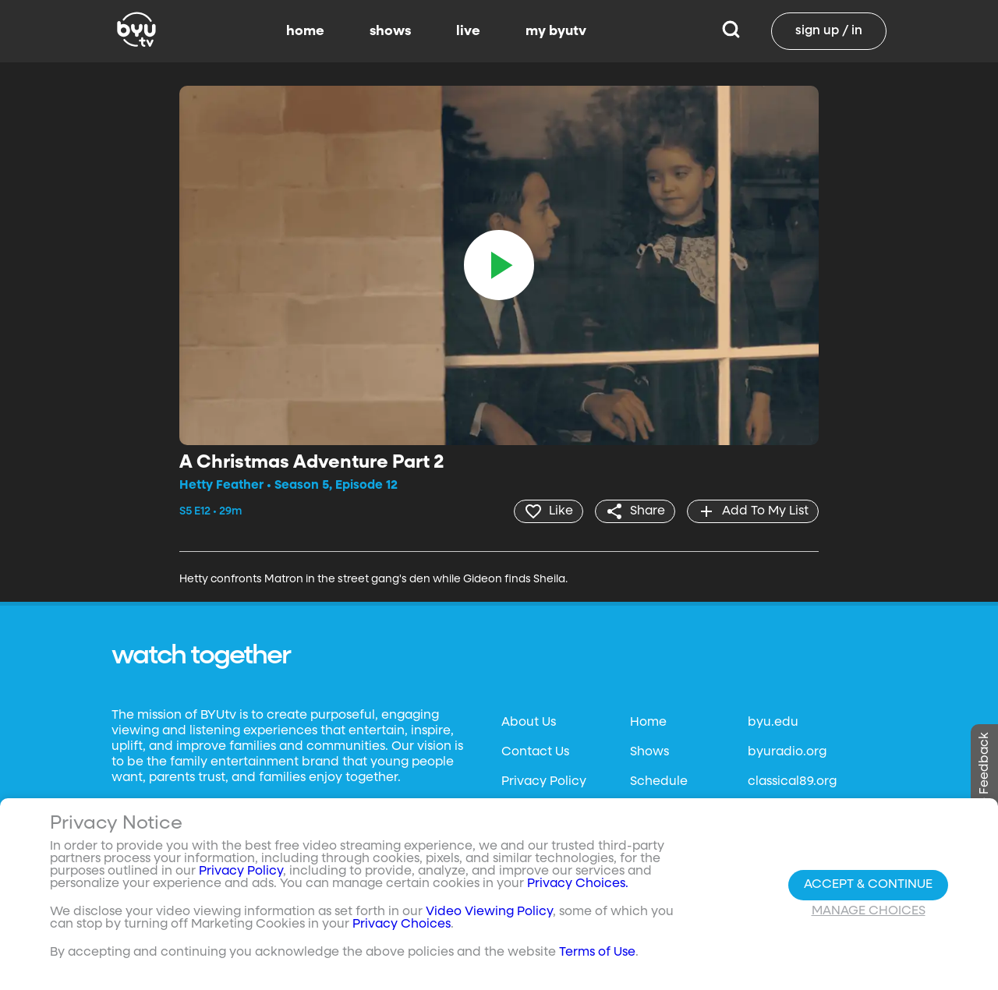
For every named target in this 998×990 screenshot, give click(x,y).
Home (648, 722)
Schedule (659, 782)
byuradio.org (787, 752)
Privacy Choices (401, 924)
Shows (649, 752)
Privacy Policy (543, 782)
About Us (528, 722)
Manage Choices (868, 911)
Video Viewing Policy (489, 912)
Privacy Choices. (577, 884)
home (305, 31)
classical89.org (792, 782)
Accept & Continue (868, 885)
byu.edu (773, 722)
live (468, 31)
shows (390, 31)
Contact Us (535, 752)
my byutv (556, 31)
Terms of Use (597, 952)
